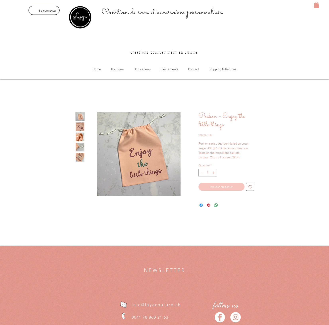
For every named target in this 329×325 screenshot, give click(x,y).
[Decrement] (201, 172)
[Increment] (213, 172)
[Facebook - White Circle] (220, 317)
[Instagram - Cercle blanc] (235, 317)
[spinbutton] (207, 172)
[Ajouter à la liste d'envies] (250, 187)
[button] (316, 5)
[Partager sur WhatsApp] (216, 205)
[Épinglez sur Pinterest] (208, 205)
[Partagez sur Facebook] (201, 205)
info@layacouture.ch (156, 304)
